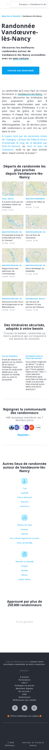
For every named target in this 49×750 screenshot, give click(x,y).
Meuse (24, 574)
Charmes (24, 501)
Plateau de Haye (24, 525)
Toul (25, 488)
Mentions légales (24, 688)
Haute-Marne (24, 579)
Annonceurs (25, 697)
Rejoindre (23, 434)
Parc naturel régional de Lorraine (24, 538)
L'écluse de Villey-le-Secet (31, 139)
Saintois (24, 533)
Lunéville (24, 492)
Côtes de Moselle (24, 542)
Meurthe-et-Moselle (24, 561)
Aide (24, 694)
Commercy (24, 506)
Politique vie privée (24, 685)
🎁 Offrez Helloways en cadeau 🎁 (24, 716)
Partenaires (24, 680)
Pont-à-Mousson (24, 497)
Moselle (24, 570)
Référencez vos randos (24, 700)
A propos (24, 677)
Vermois (24, 529)
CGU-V (24, 682)
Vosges (24, 566)
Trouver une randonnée (20, 70)
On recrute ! (24, 691)
